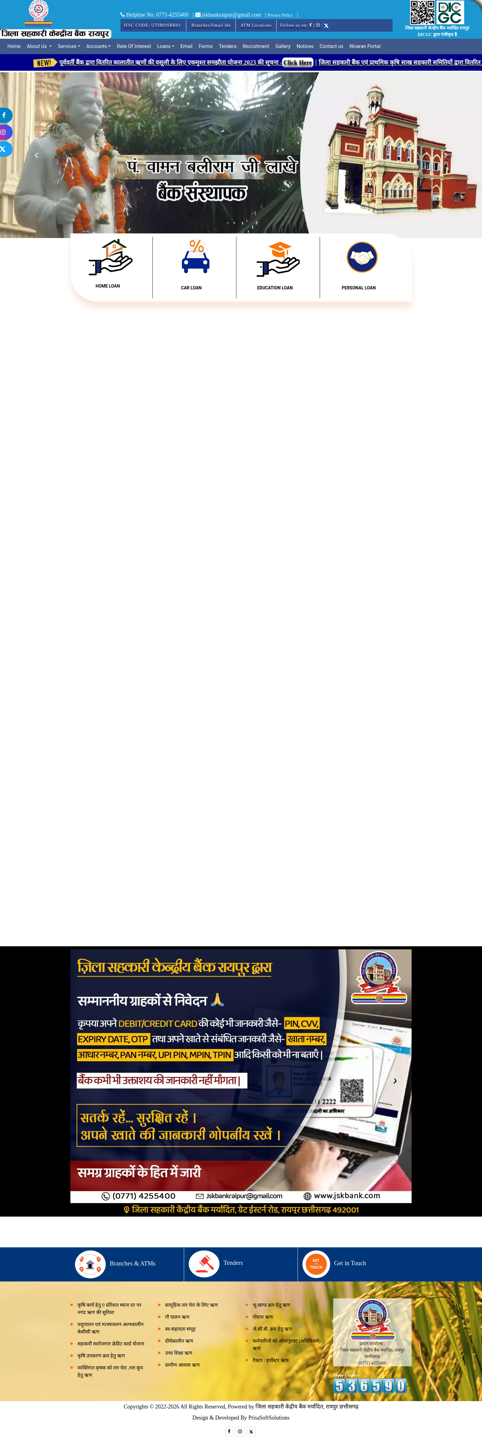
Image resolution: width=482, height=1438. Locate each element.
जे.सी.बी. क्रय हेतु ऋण (272, 1329)
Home (14, 46)
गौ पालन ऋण (177, 1317)
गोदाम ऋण (263, 1317)
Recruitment (256, 46)
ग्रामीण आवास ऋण (182, 1365)
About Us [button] (37, 46)
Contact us (331, 46)
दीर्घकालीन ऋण (179, 1341)
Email (186, 46)
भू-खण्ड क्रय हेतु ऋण (271, 1305)
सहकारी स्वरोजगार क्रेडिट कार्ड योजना (110, 1343)
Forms (206, 46)
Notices (305, 46)
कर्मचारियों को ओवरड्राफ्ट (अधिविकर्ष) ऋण (287, 1344)
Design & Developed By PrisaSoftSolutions (241, 1418)
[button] (446, 155)
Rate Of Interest (134, 46)
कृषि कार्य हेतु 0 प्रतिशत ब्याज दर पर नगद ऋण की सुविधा (109, 1308)
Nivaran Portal (365, 46)
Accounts (96, 46)
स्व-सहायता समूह (180, 1329)
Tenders (227, 46)
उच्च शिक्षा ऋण (178, 1353)
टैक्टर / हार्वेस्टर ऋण (271, 1360)
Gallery (282, 46)
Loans (164, 46)
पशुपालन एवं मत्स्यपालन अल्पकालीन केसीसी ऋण (110, 1328)
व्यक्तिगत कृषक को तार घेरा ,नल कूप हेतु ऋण (110, 1371)
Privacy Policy (280, 15)
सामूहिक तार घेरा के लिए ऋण (191, 1305)
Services (67, 46)
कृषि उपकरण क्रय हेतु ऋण (101, 1355)
